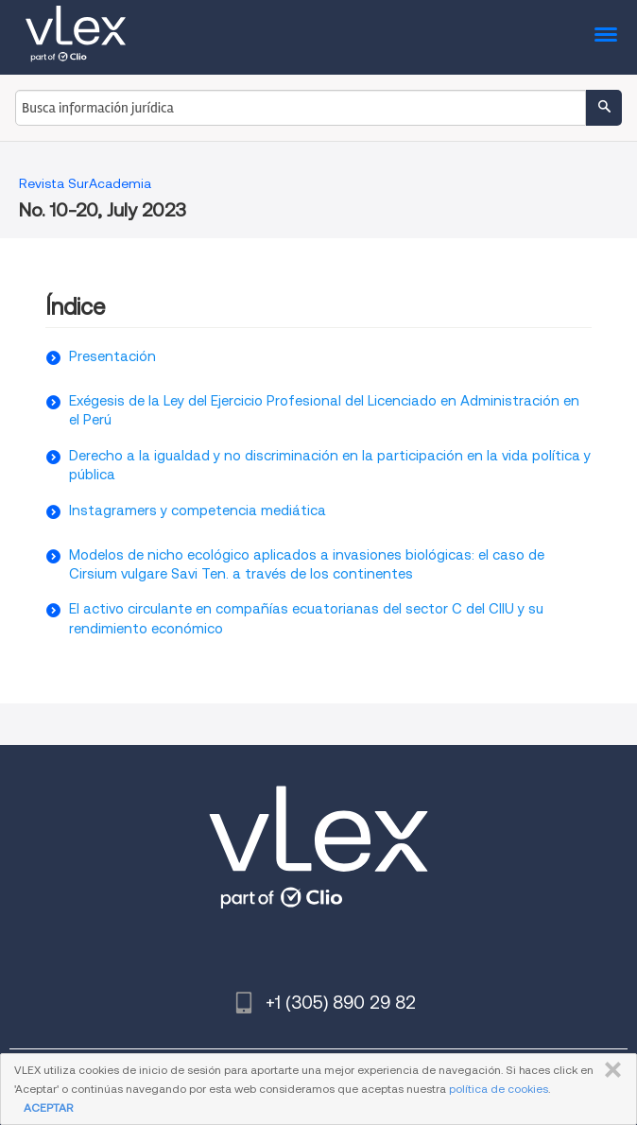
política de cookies (498, 1088)
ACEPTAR (48, 1107)
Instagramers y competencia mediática (197, 510)
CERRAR (609, 1070)
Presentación (112, 356)
